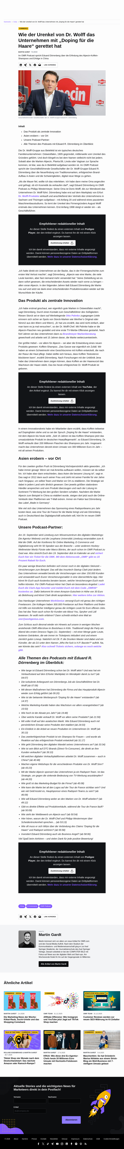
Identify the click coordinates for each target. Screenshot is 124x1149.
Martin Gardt (10, 1014)
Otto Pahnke (73, 315)
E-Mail (16, 1107)
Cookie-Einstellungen (111, 1139)
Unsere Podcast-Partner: (37, 140)
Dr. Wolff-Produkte (28, 196)
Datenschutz (88, 1139)
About (16, 1139)
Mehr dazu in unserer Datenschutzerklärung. (72, 256)
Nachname (52, 1097)
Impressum (75, 1139)
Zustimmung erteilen (62, 243)
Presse (34, 1139)
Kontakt (43, 1139)
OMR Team (47, 1014)
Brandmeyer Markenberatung (79, 334)
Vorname (17, 1097)
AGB (98, 1139)
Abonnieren (71, 1120)
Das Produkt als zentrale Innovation (42, 131)
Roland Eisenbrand (13, 1053)
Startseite (7, 22)
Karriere (25, 1139)
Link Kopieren (50, 65)
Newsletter (54, 1139)
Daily (15, 22)
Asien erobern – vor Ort (36, 135)
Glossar (64, 1139)
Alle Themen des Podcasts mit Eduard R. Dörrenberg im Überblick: (59, 144)
